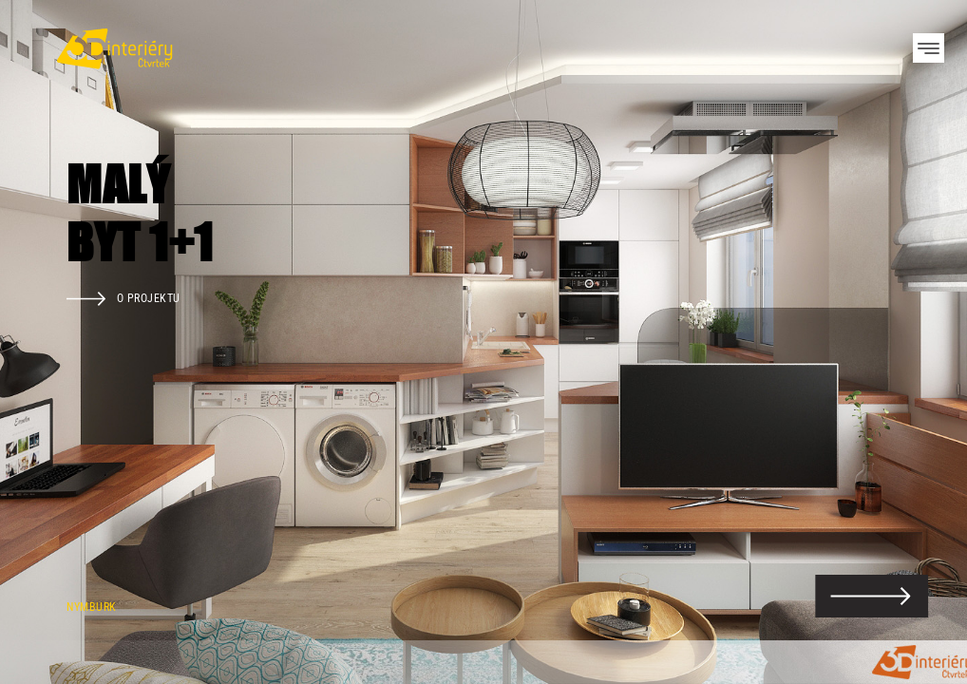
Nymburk (91, 607)
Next (919, 342)
